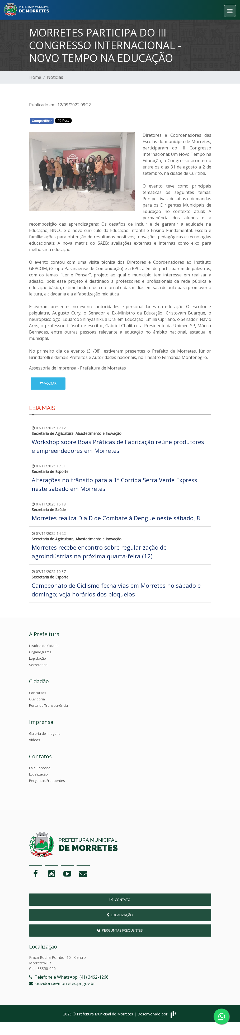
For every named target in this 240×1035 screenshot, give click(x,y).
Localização (38, 774)
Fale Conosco (39, 767)
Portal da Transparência (48, 705)
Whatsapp (89, 122)
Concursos (37, 692)
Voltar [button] (48, 383)
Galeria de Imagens (44, 733)
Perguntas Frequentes (47, 780)
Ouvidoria (37, 699)
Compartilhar (42, 121)
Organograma (40, 652)
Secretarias (38, 664)
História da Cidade (44, 645)
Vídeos (34, 739)
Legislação (37, 658)
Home (35, 77)
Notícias (55, 77)
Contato (120, 899)
